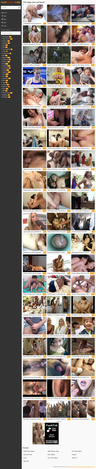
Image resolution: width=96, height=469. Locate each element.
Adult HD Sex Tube (53, 451)
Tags (3, 16)
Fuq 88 (74, 454)
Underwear (6, 59)
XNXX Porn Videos (28, 451)
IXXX (24, 458)
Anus (4, 76)
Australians (6, 68)
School (5, 84)
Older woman (6, 39)
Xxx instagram (6, 49)
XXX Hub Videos (76, 451)
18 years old (6, 53)
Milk (4, 90)
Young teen (6, 36)
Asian (4, 88)
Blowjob (5, 57)
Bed (4, 55)
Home (4, 13)
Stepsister (6, 78)
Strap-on (5, 61)
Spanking (5, 95)
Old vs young (6, 93)
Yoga (4, 82)
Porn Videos (51, 454)
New (3, 19)
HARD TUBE (10, 2)
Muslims (5, 41)
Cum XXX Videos (53, 458)
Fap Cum (26, 461)
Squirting (5, 43)
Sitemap (71, 466)
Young (5, 70)
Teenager (5, 97)
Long (3, 26)
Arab (4, 45)
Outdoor (5, 66)
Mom (4, 80)
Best (3, 22)
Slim (4, 47)
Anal (4, 63)
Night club (5, 86)
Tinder (4, 51)
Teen (4, 74)
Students (6, 72)
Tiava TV (74, 458)
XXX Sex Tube (27, 454)
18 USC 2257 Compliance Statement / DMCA (84, 466)
